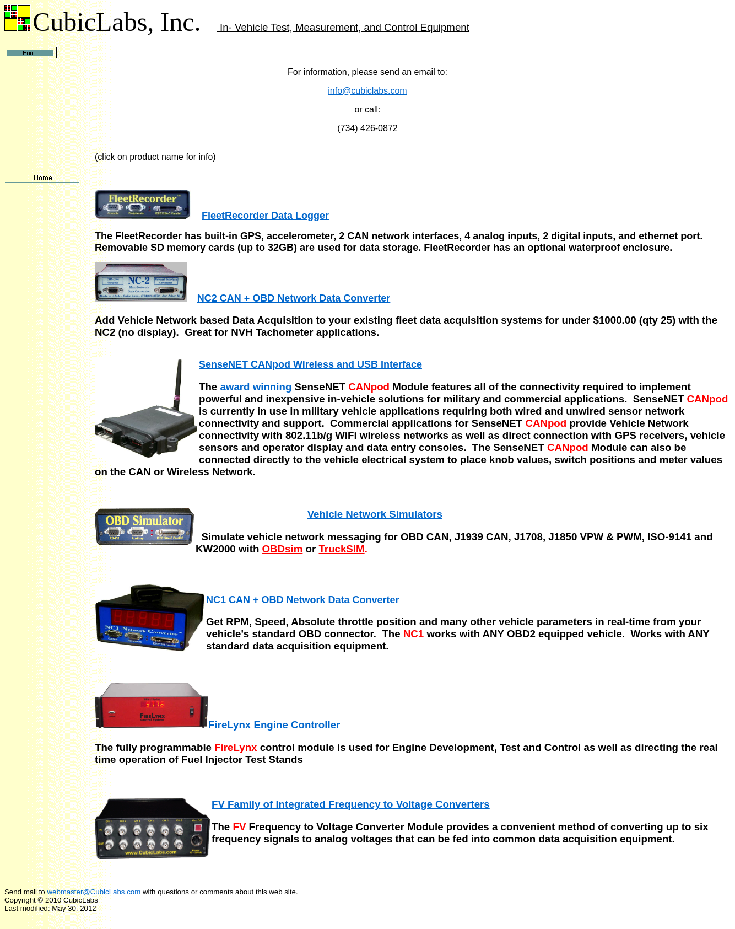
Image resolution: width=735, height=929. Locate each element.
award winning (255, 387)
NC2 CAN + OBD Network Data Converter (294, 298)
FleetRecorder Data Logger (265, 215)
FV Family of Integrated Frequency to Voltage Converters (351, 804)
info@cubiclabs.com (367, 90)
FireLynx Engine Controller (274, 725)
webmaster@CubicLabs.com (93, 892)
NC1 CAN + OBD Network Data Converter (302, 599)
